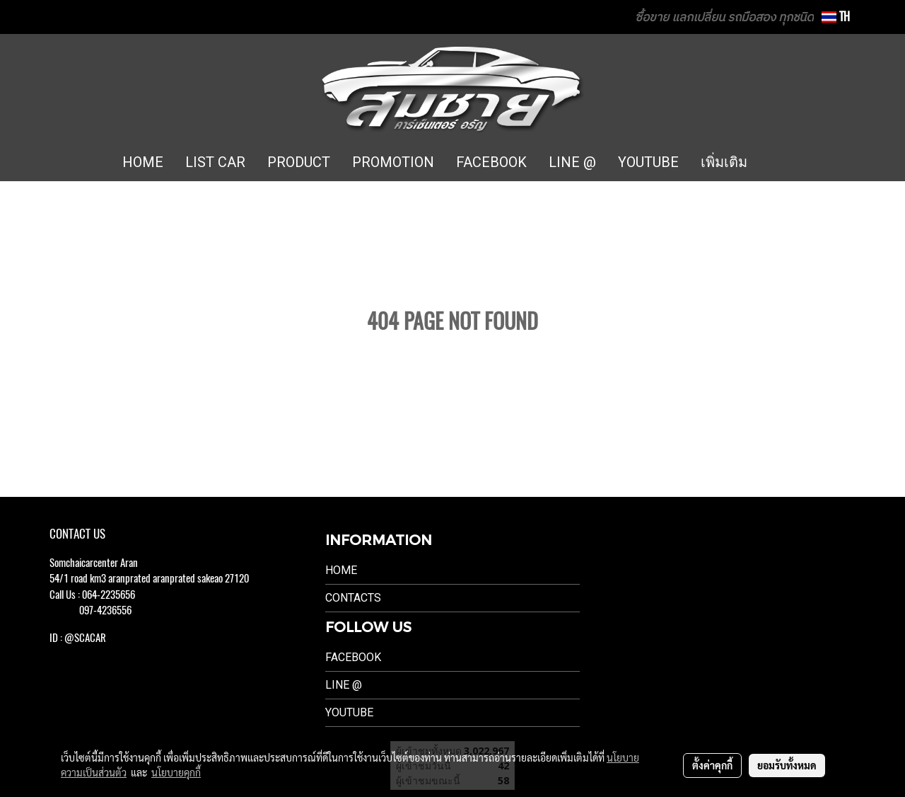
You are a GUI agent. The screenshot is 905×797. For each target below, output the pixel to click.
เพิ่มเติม (724, 162)
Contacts (353, 597)
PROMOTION (393, 162)
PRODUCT (298, 162)
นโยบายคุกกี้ (176, 772)
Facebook (353, 657)
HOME (142, 162)
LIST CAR (215, 162)
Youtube (349, 712)
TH (836, 16)
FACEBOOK (491, 162)
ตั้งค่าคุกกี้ (712, 765)
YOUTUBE (648, 162)
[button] (779, 162)
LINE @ (572, 162)
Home (341, 570)
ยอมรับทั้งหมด (787, 765)
